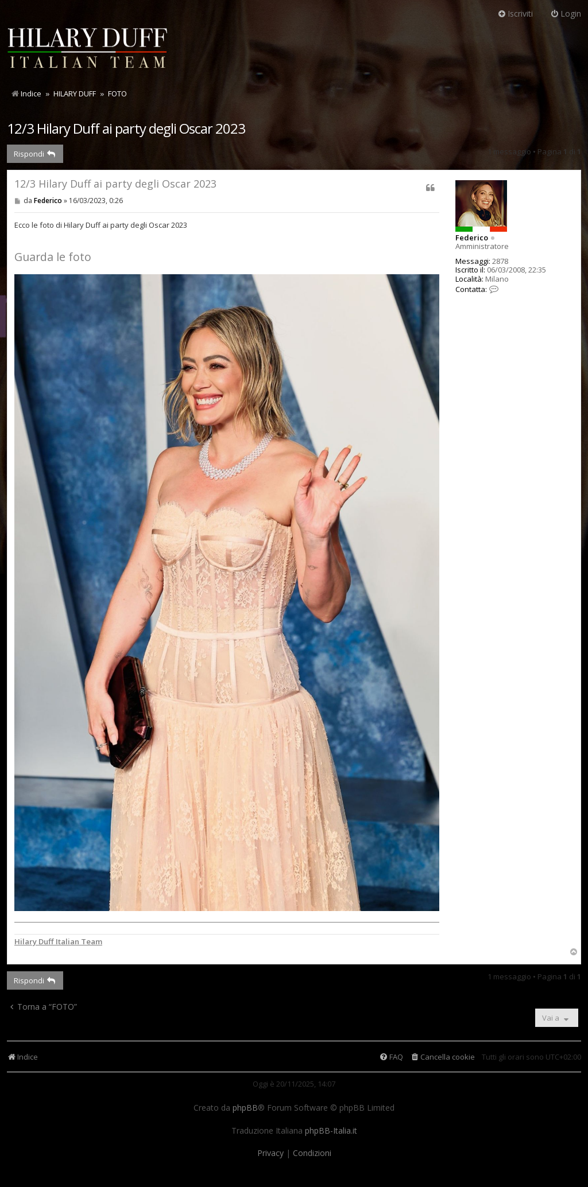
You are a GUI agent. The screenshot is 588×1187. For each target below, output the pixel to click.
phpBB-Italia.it (331, 1131)
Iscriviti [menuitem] (515, 13)
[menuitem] (442, 1057)
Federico (471, 237)
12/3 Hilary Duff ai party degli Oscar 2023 (126, 128)
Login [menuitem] (565, 13)
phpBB (245, 1108)
